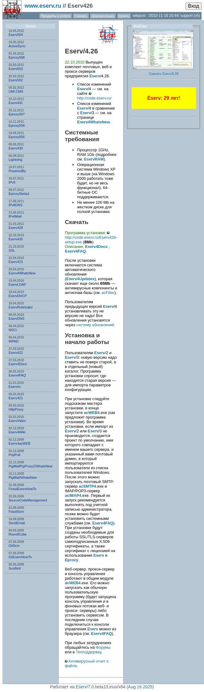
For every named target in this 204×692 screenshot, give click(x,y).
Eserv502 (16, 80)
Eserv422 (16, 352)
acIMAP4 (73, 495)
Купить (124, 16)
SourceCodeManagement (28, 500)
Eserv (74, 51)
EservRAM (94, 159)
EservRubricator (21, 307)
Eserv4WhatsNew (22, 273)
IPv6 (12, 182)
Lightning (15, 159)
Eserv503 (16, 69)
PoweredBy (17, 171)
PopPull (14, 455)
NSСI (13, 330)
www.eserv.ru (43, 5)
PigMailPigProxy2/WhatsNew (30, 466)
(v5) (197, 16)
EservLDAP (17, 284)
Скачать (81, 16)
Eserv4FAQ (17, 375)
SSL (12, 250)
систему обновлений (95, 325)
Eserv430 (16, 148)
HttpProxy (16, 409)
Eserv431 (16, 103)
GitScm (14, 545)
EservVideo (17, 421)
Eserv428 (16, 228)
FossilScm (16, 511)
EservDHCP (18, 296)
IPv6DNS (15, 205)
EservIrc (15, 387)
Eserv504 (16, 35)
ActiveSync (17, 46)
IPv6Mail (15, 216)
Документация (103, 16)
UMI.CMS (16, 91)
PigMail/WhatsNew (23, 477)
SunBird (15, 568)
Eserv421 (16, 398)
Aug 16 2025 (140, 686)
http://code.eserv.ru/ (94, 98)
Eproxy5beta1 (19, 193)
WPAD (13, 341)
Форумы (103, 647)
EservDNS (16, 318)
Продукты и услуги (55, 16)
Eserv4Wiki (17, 432)
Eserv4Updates (80, 278)
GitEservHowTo (20, 557)
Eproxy (71, 560)
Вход (193, 6)
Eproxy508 (17, 57)
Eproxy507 (17, 114)
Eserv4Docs (18, 364)
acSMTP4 (87, 486)
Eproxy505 (17, 137)
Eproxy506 (17, 125)
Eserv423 (16, 262)
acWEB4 (91, 412)
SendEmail (17, 523)
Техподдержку (88, 652)
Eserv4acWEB (19, 443)
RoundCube (18, 534)
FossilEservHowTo (22, 489)
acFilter (108, 292)
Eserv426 (16, 239)
